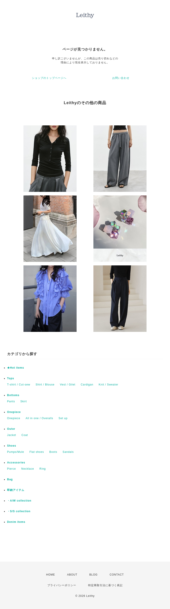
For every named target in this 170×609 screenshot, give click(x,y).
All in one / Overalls (39, 418)
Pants (11, 401)
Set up (63, 418)
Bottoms (13, 395)
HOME (50, 574)
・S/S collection (19, 511)
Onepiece (14, 412)
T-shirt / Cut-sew (18, 384)
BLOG (93, 574)
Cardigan (87, 384)
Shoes (11, 445)
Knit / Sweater (108, 384)
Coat (24, 435)
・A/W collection (19, 500)
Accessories (16, 462)
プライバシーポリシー (61, 585)
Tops (10, 378)
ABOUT (72, 574)
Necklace (27, 468)
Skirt (23, 401)
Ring (42, 468)
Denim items (16, 521)
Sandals (68, 451)
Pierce (11, 468)
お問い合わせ (120, 78)
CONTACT (117, 574)
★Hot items (15, 367)
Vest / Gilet (67, 384)
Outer (11, 428)
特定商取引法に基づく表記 (105, 585)
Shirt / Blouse (45, 384)
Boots (53, 451)
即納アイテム (15, 490)
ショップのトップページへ (49, 78)
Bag (10, 479)
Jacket (11, 435)
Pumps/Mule (15, 451)
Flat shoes (36, 451)
